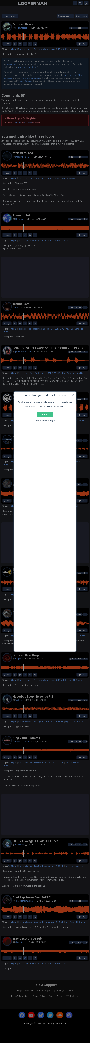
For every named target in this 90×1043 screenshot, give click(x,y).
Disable (45, 414)
